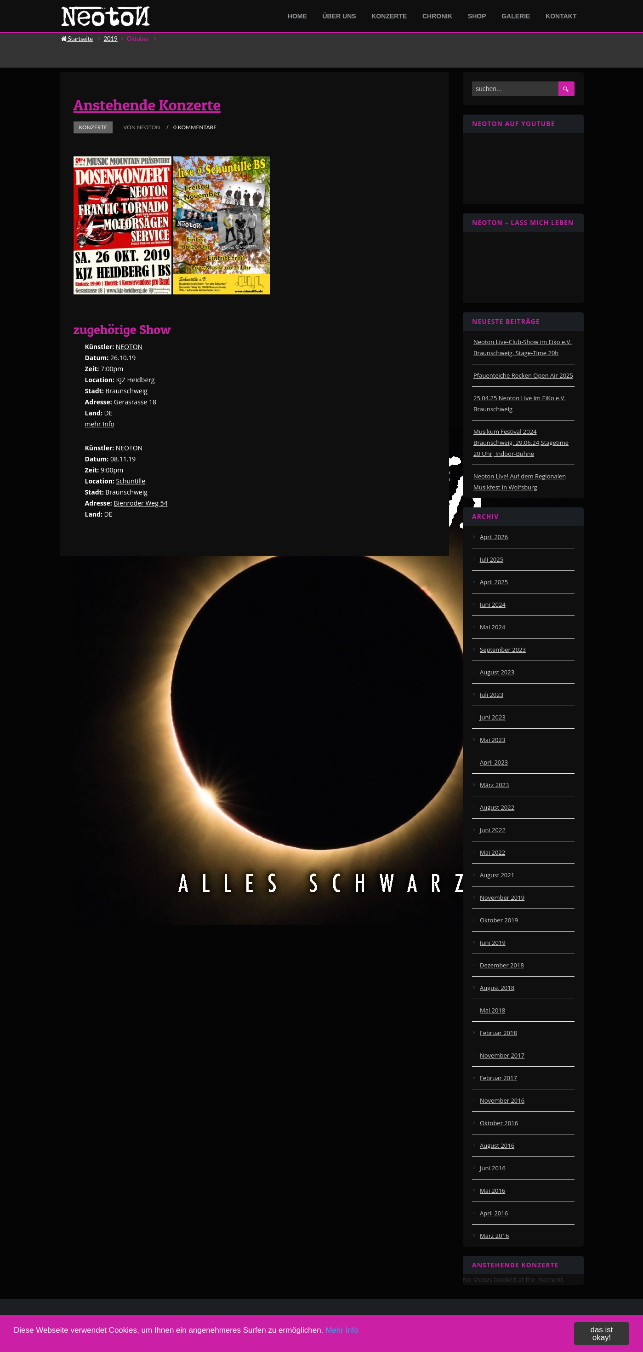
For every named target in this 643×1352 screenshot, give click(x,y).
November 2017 (502, 1055)
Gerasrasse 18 (135, 401)
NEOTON (129, 346)
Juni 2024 (493, 604)
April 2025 (494, 582)
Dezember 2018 (502, 965)
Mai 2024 (492, 627)
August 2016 (497, 1145)
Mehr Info (341, 1340)
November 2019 (502, 897)
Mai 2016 (492, 1190)
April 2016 (494, 1213)
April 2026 (494, 537)
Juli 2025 (491, 559)
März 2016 (494, 1235)
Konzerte (389, 16)
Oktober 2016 (499, 1123)
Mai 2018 (492, 1010)
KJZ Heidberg (135, 379)
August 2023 (497, 672)
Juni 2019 (493, 942)
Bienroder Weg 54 (140, 503)
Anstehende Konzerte (147, 104)
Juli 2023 (491, 694)
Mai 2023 (492, 740)
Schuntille (131, 481)
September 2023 (503, 649)
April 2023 (494, 762)
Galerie (515, 16)
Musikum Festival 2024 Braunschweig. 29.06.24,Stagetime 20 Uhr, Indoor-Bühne (521, 442)
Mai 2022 (492, 852)
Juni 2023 (493, 717)
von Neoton (141, 127)
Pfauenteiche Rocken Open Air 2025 (523, 375)
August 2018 (497, 988)
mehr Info (99, 424)
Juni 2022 (493, 830)
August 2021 (497, 875)
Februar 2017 (498, 1078)
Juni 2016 (493, 1168)
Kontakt (561, 16)
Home (297, 16)
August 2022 (497, 807)
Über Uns (339, 16)
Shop (477, 16)
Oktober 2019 (499, 920)
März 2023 (494, 785)
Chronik (437, 16)
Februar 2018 (498, 1033)
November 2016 (502, 1100)
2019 (111, 38)
